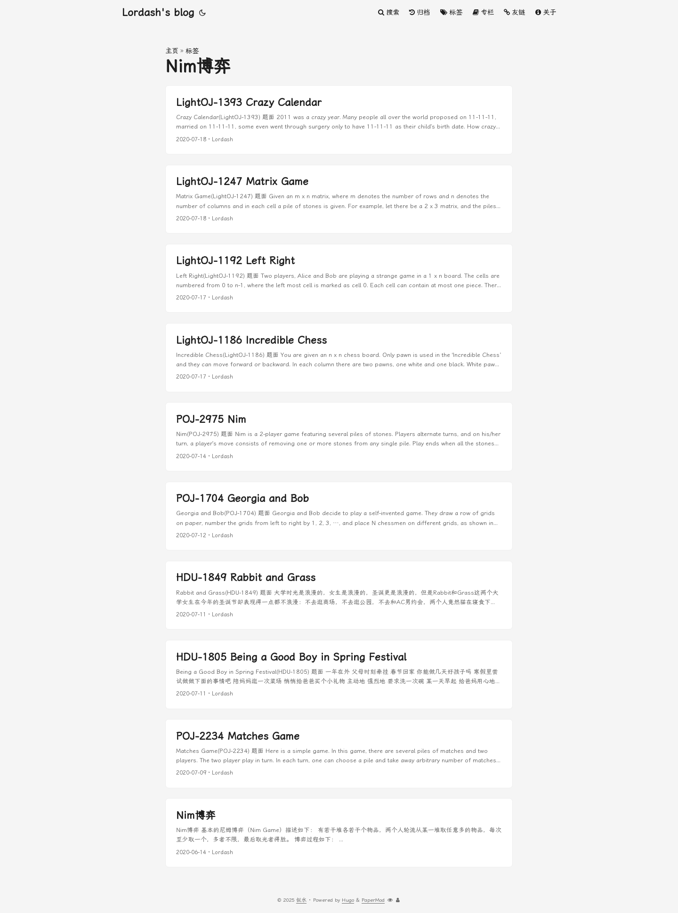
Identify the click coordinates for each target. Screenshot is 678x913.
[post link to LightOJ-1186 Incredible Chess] (339, 357)
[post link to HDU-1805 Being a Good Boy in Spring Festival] (339, 674)
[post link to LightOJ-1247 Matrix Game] (339, 199)
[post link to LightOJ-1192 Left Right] (339, 278)
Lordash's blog (158, 12)
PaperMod (373, 900)
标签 (192, 51)
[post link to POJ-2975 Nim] (339, 437)
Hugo (348, 900)
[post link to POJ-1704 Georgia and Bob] (339, 516)
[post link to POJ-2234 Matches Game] (339, 753)
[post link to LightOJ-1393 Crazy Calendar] (339, 120)
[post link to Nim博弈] (339, 833)
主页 (171, 51)
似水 (301, 900)
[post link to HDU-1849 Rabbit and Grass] (339, 595)
